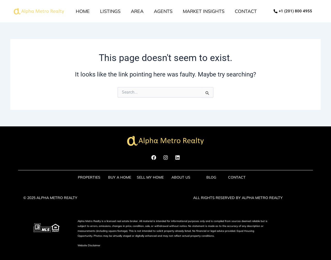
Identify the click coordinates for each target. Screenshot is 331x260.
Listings (110, 11)
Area (137, 11)
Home (83, 11)
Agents (163, 11)
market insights (203, 11)
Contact (246, 11)
